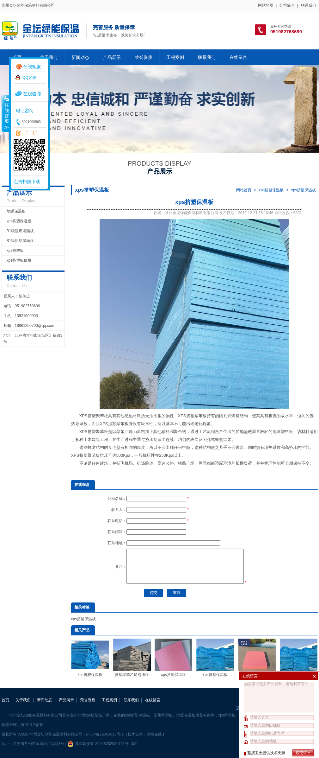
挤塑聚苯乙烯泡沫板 (132, 658)
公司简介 (287, 5)
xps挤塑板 (15, 250)
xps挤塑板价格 (19, 260)
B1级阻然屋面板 (20, 241)
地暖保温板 (16, 211)
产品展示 (112, 57)
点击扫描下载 (27, 181)
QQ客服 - (30, 77)
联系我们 (308, 5)
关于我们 (23, 700)
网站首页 (243, 190)
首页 (5, 700)
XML (134, 744)
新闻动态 (80, 57)
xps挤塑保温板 (271, 190)
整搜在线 (154, 734)
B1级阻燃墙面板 (20, 231)
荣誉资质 (143, 57)
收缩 (5, 113)
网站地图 (265, 5)
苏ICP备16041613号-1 (105, 734)
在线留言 (238, 57)
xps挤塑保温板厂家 (257, 658)
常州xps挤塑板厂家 (93, 715)
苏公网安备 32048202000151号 (98, 744)
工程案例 (175, 57)
